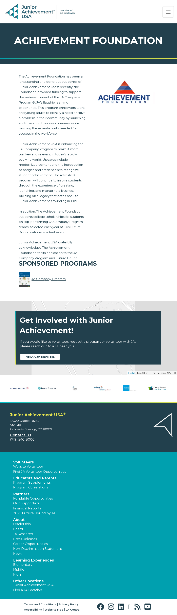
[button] (101, 606)
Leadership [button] (22, 524)
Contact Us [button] (20, 435)
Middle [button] (18, 569)
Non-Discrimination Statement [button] (37, 549)
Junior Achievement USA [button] (33, 585)
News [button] (17, 554)
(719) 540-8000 (22, 439)
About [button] (19, 520)
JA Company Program (49, 279)
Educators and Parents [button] (35, 478)
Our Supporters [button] (26, 503)
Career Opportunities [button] (30, 544)
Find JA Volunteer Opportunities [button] (39, 472)
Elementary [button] (22, 565)
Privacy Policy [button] (69, 604)
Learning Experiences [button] (33, 560)
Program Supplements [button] (32, 482)
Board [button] (18, 529)
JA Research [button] (23, 534)
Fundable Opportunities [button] (33, 498)
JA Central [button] (73, 609)
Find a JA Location (27, 590)
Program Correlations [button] (30, 487)
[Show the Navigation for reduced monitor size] (168, 12)
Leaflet (131, 373)
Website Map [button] (54, 609)
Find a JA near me (40, 356)
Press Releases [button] (25, 539)
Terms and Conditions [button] (40, 604)
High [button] (17, 574)
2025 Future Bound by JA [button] (34, 513)
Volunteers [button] (23, 462)
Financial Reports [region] (27, 508)
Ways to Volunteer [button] (28, 466)
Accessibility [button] (33, 609)
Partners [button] (21, 494)
